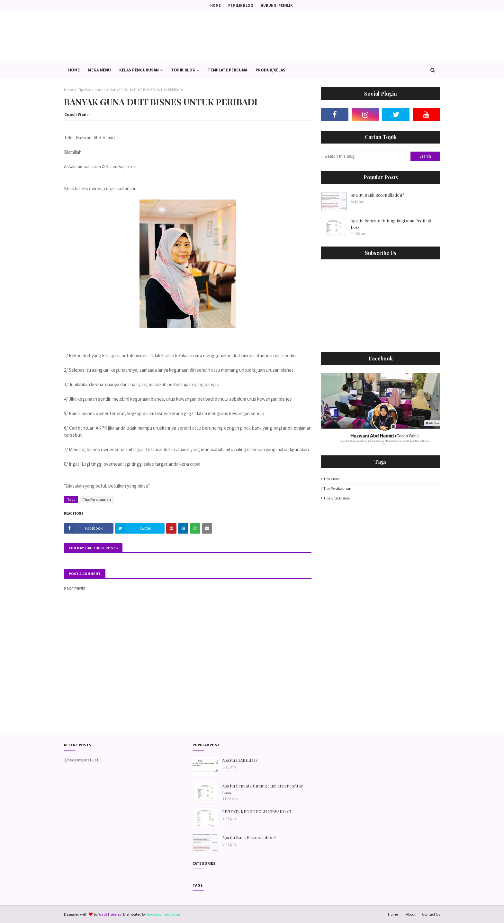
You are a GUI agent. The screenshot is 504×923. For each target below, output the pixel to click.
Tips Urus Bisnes (336, 498)
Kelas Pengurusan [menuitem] (139, 70)
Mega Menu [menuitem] (99, 70)
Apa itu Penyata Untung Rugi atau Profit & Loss (391, 224)
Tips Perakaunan (92, 89)
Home (215, 5)
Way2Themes (109, 914)
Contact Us (431, 914)
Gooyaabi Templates (163, 914)
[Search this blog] (365, 156)
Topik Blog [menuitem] (183, 70)
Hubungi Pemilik (276, 5)
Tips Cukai (331, 478)
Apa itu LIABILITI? (240, 760)
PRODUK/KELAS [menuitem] (270, 70)
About (411, 914)
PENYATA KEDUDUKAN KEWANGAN (257, 811)
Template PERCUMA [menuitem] (227, 70)
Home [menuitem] (74, 70)
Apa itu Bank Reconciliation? (377, 195)
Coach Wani (76, 114)
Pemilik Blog (240, 5)
